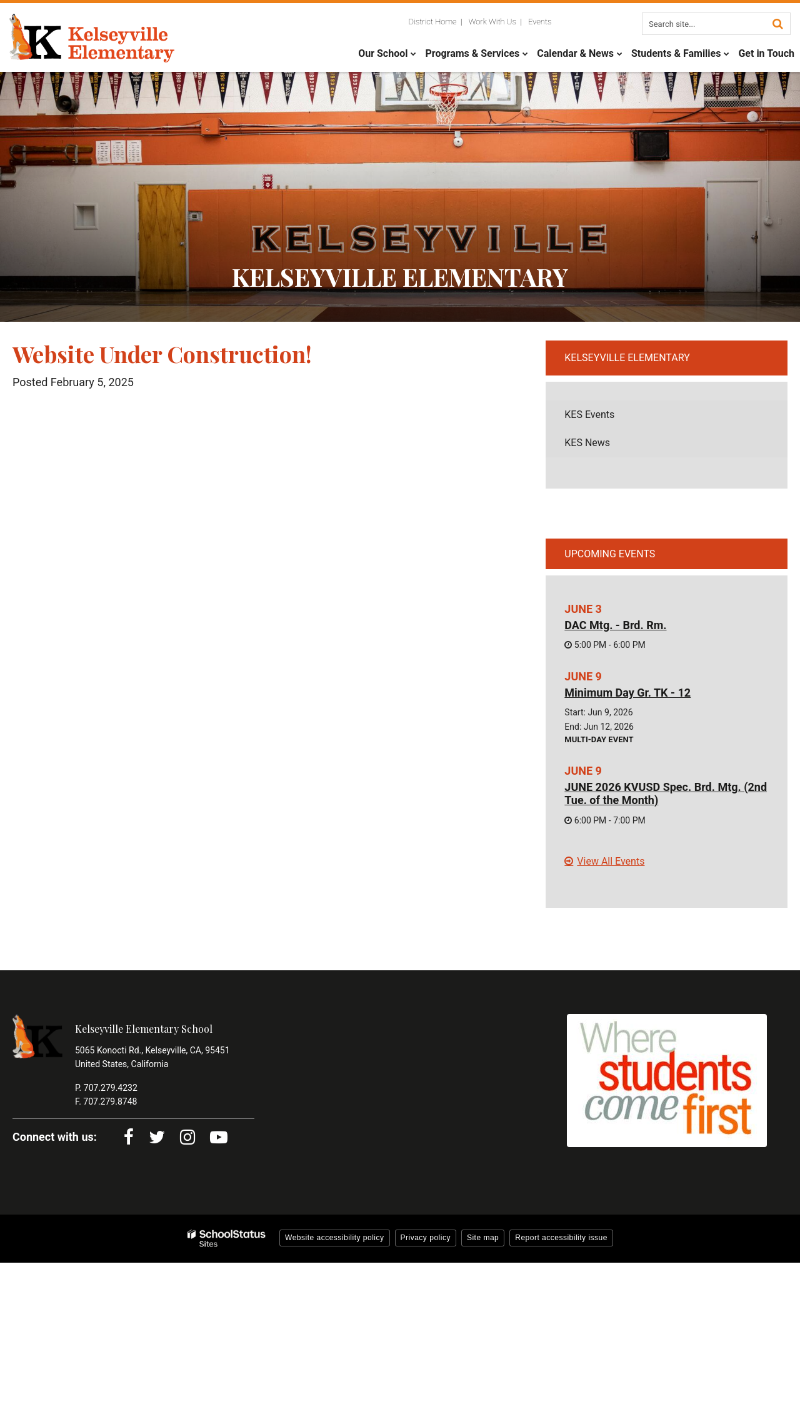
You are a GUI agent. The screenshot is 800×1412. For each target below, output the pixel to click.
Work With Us (492, 21)
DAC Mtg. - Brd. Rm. (615, 625)
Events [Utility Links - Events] (540, 21)
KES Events (589, 414)
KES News (587, 443)
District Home (433, 21)
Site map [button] (483, 1237)
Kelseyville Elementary (626, 358)
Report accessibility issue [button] (561, 1237)
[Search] (777, 23)
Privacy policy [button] (426, 1237)
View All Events (610, 861)
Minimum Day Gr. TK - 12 (627, 692)
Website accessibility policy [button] (334, 1237)
